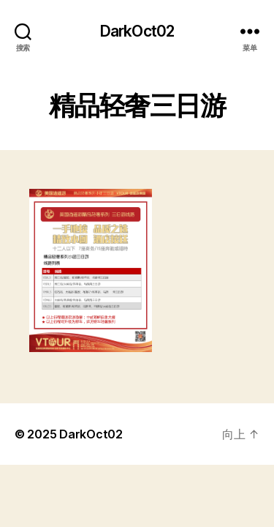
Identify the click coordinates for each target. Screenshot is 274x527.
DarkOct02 (137, 31)
